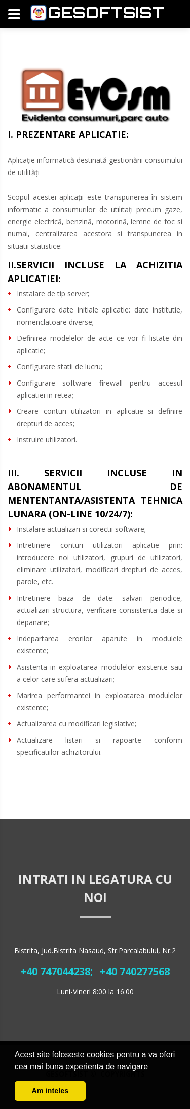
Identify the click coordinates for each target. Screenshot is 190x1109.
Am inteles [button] (49, 1091)
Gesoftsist (106, 12)
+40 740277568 (135, 971)
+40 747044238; (56, 971)
